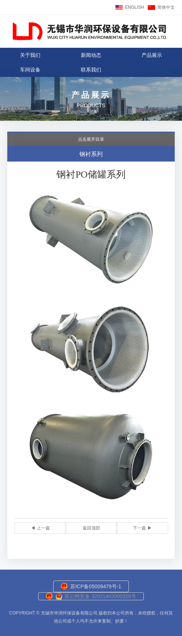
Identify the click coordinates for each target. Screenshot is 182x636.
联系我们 (91, 70)
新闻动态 (91, 55)
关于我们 (30, 55)
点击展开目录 (91, 139)
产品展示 (152, 55)
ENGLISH (134, 7)
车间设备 (30, 70)
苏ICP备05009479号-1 (95, 586)
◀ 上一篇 (40, 528)
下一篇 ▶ (142, 528)
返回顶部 (91, 528)
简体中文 (166, 7)
